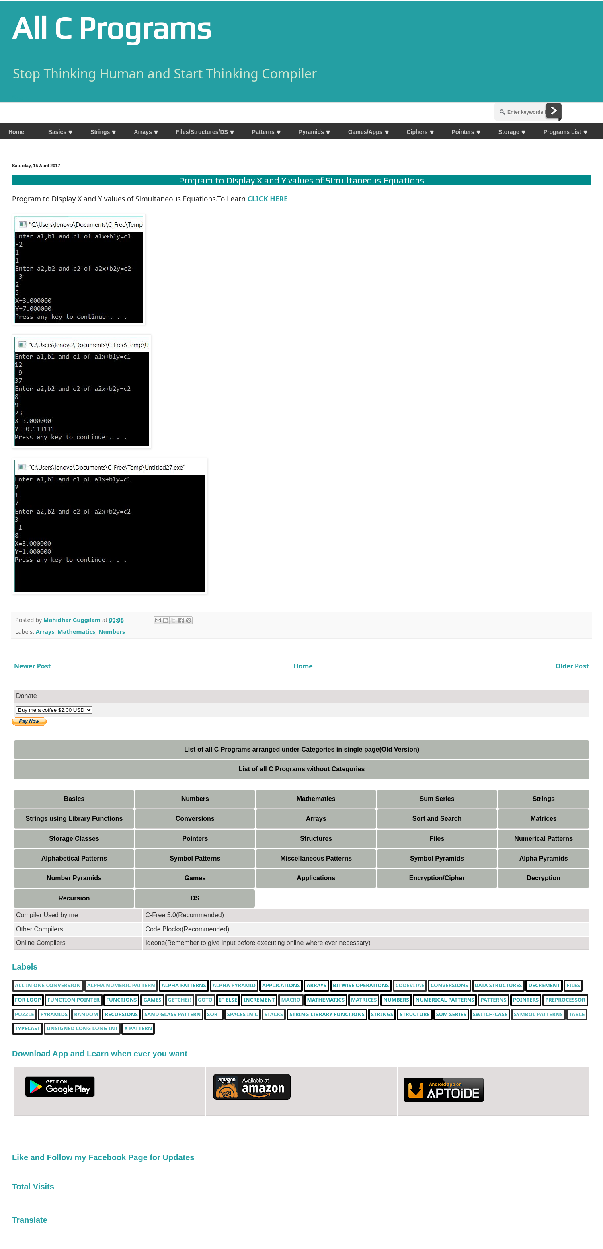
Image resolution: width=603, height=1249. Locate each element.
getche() (179, 1000)
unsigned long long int (82, 1028)
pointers (526, 1000)
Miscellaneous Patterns (316, 858)
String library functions (327, 1014)
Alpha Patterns (184, 985)
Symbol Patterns (195, 858)
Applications (316, 878)
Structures (316, 838)
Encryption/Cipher (437, 878)
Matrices (544, 818)
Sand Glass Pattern (172, 1014)
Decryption (543, 878)
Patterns (493, 1000)
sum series (451, 1014)
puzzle (24, 1014)
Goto (205, 1000)
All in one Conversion (48, 985)
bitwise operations (361, 985)
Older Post (572, 665)
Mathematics (76, 631)
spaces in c (242, 1014)
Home (303, 665)
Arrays (45, 631)
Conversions (195, 818)
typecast (27, 1028)
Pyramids (54, 1014)
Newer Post (32, 665)
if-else (228, 1000)
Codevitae (410, 985)
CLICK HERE (269, 198)
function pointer (73, 1000)
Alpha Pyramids (543, 858)
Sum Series (436, 798)
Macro (290, 1000)
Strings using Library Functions (74, 818)
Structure (415, 1014)
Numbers (111, 631)
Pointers (195, 838)
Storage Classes (74, 838)
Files (437, 838)
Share (21, 97)
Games (195, 878)
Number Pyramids (74, 878)
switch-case (490, 1014)
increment (259, 1000)
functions (121, 1000)
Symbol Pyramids (437, 858)
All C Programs (111, 27)
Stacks (274, 1014)
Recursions (121, 1014)
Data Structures (498, 985)
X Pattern (138, 1028)
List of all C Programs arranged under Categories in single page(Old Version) (301, 749)
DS (195, 898)
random (86, 1014)
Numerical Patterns (543, 838)
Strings (544, 798)
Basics (74, 798)
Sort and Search (437, 818)
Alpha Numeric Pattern (121, 985)
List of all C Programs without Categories (302, 769)
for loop (28, 1000)
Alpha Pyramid (234, 985)
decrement (544, 985)
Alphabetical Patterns (74, 858)
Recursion (74, 898)
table (577, 1014)
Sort (213, 1014)
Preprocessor (565, 1000)
